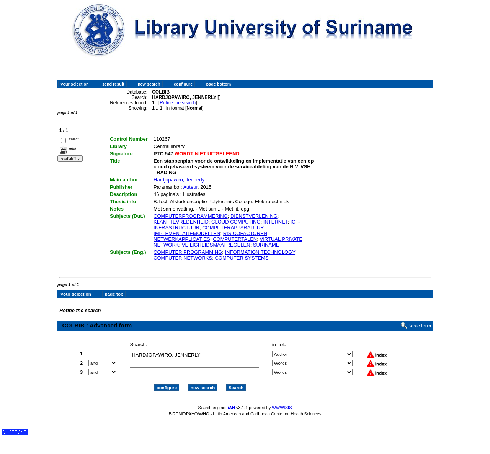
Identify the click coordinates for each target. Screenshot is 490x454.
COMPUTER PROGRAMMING (188, 252)
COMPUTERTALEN (235, 239)
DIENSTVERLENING (254, 216)
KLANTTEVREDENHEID (181, 222)
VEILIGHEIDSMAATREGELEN (216, 245)
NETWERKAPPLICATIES (182, 239)
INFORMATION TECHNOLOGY (260, 252)
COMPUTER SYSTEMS (241, 258)
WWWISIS (282, 407)
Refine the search (178, 102)
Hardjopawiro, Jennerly (179, 180)
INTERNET (275, 222)
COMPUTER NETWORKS (183, 258)
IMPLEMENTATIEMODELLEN (187, 233)
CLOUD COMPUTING (236, 222)
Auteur (190, 187)
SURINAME (266, 245)
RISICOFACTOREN (245, 233)
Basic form (419, 326)
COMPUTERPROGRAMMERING (191, 216)
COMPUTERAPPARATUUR (233, 227)
